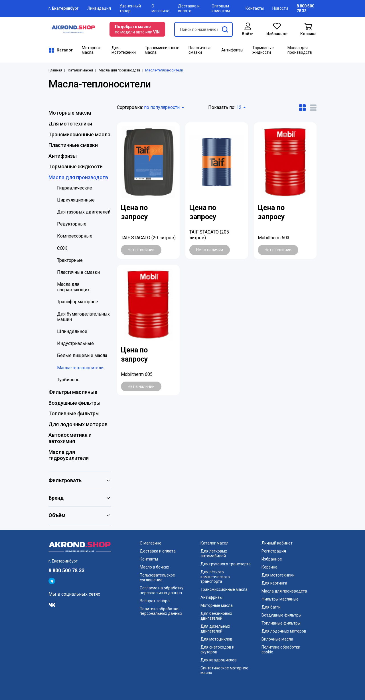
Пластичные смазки (200, 50)
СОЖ (62, 248)
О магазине (160, 8)
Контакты (255, 8)
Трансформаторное (77, 301)
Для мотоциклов (216, 639)
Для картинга (274, 583)
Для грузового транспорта (225, 564)
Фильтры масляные (72, 392)
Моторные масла (92, 50)
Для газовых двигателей (83, 212)
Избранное (271, 559)
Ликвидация (99, 8)
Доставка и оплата (189, 8)
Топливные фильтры (74, 413)
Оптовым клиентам (221, 8)
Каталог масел (80, 70)
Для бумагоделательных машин (83, 316)
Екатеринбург (65, 8)
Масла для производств (299, 50)
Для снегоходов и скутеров (217, 649)
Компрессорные (74, 236)
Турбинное (68, 379)
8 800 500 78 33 (66, 570)
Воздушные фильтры (74, 403)
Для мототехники (123, 50)
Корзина (269, 567)
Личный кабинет (277, 543)
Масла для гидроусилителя (68, 455)
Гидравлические (74, 188)
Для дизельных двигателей (215, 628)
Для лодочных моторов (78, 424)
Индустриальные (75, 343)
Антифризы (232, 50)
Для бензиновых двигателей (216, 616)
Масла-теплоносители (80, 367)
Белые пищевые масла (82, 355)
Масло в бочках (154, 567)
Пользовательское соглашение (157, 577)
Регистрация (273, 551)
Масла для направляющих (73, 287)
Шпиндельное (72, 331)
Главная (55, 70)
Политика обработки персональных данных (161, 611)
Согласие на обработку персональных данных (161, 590)
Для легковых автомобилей (213, 553)
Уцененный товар (130, 8)
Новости (280, 8)
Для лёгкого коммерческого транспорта (215, 577)
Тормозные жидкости (263, 50)
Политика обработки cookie (280, 649)
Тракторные (70, 260)
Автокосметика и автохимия (70, 438)
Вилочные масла (277, 639)
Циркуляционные (76, 200)
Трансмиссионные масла (162, 50)
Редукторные (71, 224)
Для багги (271, 607)
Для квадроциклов (218, 660)
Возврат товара (155, 601)
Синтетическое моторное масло (224, 670)
